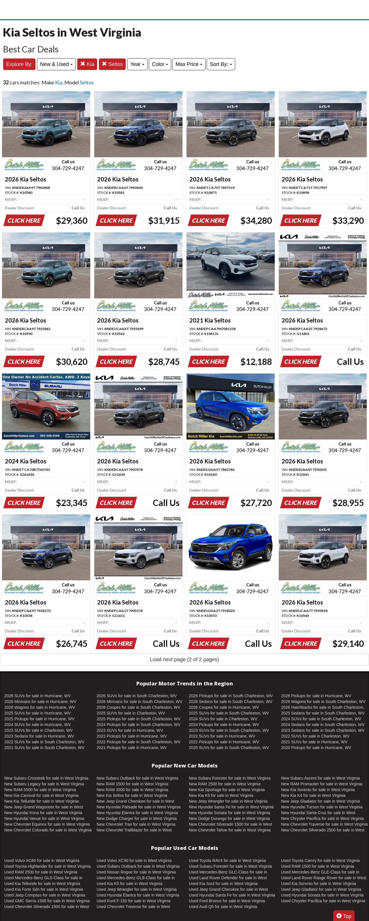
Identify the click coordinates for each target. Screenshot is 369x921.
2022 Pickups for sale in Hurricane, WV (224, 742)
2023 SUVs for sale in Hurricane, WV (130, 730)
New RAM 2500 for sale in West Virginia (224, 784)
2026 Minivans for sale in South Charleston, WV (139, 701)
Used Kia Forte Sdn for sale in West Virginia (43, 889)
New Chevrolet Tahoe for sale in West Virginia (230, 830)
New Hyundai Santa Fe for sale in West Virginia (231, 807)
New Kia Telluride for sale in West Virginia (41, 801)
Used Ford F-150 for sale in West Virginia (133, 901)
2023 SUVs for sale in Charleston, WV (38, 730)
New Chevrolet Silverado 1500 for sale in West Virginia (230, 824)
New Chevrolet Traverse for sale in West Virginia (324, 824)
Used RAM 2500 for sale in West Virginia (40, 872)
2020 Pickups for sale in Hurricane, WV (316, 747)
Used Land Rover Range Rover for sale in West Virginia (323, 878)
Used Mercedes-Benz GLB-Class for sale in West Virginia (136, 878)
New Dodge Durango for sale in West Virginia (229, 818)
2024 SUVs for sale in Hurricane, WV (37, 724)
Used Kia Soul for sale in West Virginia (223, 883)
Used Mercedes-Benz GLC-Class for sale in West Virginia (228, 872)
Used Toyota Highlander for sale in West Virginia (47, 866)
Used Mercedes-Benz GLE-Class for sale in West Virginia (320, 872)
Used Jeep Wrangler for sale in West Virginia (137, 889)
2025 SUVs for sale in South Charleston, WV (229, 713)
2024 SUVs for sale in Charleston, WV (223, 719)
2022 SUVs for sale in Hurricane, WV (222, 736)
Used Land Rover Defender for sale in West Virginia (228, 878)
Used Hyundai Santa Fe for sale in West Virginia (232, 895)
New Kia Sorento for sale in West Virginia (318, 789)
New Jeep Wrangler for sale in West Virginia (228, 801)
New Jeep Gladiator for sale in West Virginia (320, 801)
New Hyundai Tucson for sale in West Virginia (322, 807)
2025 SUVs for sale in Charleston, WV (131, 713)
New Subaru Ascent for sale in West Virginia (320, 778)
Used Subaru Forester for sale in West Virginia (230, 866)
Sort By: (221, 64)
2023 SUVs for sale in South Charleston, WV (229, 730)
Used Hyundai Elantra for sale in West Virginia (138, 895)
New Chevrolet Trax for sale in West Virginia (136, 824)
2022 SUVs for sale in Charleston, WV (315, 736)
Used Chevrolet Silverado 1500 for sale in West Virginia (46, 906)
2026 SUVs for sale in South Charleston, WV (137, 695)
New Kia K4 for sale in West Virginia (313, 795)
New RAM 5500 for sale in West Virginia (40, 789)
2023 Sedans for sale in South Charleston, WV (323, 730)
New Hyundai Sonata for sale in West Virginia (229, 812)
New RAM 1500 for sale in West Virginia (132, 784)
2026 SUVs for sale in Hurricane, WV (37, 695)
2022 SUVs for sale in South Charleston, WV (44, 742)
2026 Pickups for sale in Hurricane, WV (316, 695)
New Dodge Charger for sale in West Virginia (137, 818)
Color (160, 64)
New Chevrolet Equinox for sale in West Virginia (47, 824)
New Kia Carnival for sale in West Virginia (41, 795)
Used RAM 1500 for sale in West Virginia (317, 866)
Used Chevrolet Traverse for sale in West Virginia (133, 906)
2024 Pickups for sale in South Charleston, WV (138, 724)
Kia (87, 64)
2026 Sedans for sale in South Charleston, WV (230, 701)
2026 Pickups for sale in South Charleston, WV (231, 695)
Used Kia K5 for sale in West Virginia (129, 883)
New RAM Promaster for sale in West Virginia (321, 784)
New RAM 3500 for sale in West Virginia (132, 789)
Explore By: (19, 64)
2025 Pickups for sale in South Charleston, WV (138, 719)
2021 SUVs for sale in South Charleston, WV (44, 747)
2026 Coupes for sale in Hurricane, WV (224, 707)
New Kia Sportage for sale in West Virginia (227, 789)
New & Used (56, 64)
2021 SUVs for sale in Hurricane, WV (314, 742)
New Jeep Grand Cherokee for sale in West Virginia (135, 801)
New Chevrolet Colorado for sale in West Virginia (48, 830)
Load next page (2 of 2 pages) (184, 659)
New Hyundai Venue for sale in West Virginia (44, 818)
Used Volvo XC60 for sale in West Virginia (41, 860)
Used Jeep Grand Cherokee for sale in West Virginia (228, 889)
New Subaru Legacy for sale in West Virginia (44, 784)
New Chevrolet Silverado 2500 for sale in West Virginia (322, 830)
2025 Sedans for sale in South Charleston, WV (323, 713)
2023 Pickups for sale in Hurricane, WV (132, 736)
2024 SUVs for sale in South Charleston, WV (321, 719)
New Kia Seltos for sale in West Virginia (132, 795)
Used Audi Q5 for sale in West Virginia (223, 906)
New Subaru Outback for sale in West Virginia (137, 778)
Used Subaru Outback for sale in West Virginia (138, 866)
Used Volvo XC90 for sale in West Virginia (134, 860)
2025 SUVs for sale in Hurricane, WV (37, 713)
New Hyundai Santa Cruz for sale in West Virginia (318, 813)
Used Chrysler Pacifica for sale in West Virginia (323, 901)
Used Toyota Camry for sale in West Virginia (320, 860)
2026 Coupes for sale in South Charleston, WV (138, 707)
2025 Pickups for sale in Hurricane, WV (39, 719)
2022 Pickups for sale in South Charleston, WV (138, 742)
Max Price (189, 64)
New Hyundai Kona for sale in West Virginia (43, 812)
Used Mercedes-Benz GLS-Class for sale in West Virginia (43, 878)
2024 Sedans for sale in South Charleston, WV (323, 724)
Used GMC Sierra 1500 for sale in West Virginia (47, 901)
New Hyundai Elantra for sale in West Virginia (137, 812)
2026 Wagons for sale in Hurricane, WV (39, 707)
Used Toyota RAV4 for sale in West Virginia (227, 860)
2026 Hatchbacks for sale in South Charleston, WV (322, 707)
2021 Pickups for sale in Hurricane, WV (132, 747)
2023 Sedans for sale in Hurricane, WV (39, 736)
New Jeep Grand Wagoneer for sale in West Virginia (43, 807)
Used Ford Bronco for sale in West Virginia (227, 901)
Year (137, 64)
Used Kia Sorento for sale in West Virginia (318, 883)
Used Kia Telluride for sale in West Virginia (42, 883)
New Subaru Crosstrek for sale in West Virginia (46, 778)
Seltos (112, 64)
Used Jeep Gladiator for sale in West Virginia (321, 889)
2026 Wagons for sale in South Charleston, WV (323, 701)
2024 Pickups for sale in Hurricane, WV (224, 724)
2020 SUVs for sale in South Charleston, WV (229, 747)
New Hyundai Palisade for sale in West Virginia (138, 807)
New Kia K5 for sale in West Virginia (221, 795)
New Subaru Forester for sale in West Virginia (230, 778)
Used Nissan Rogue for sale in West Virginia (136, 872)
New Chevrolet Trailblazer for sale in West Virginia (134, 830)
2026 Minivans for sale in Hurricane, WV (40, 701)
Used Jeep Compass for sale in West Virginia (44, 895)
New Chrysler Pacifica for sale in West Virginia (322, 818)
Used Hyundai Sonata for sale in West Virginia (322, 895)
